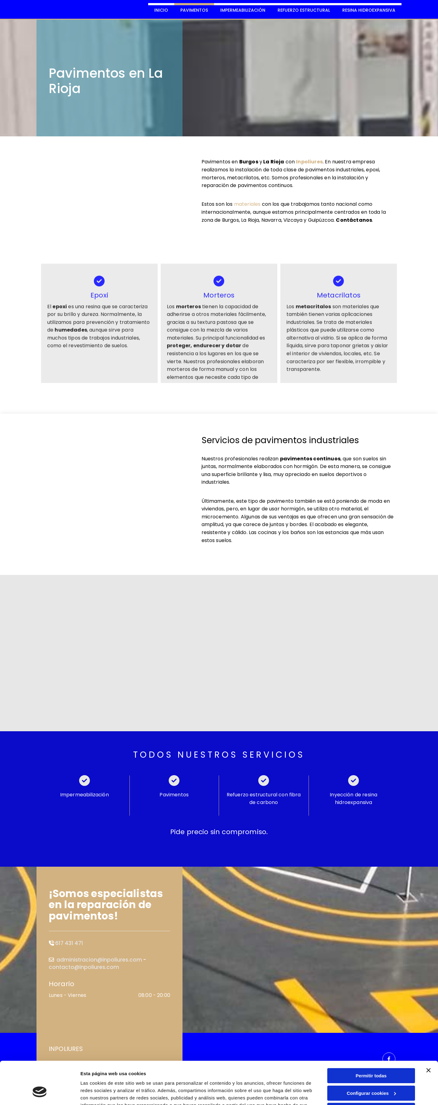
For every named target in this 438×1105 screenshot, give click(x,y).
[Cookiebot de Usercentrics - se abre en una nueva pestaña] (40, 1093)
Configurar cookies (371, 1056)
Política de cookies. (125, 1076)
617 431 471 (69, 943)
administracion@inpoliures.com (99, 959)
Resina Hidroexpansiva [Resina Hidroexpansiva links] (368, 10)
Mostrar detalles (98, 1092)
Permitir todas (371, 1039)
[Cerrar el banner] (428, 1034)
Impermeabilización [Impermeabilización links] (242, 10)
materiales (247, 204)
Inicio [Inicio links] (161, 10)
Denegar (371, 1073)
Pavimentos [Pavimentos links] (194, 10)
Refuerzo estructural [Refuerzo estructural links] (304, 10)
